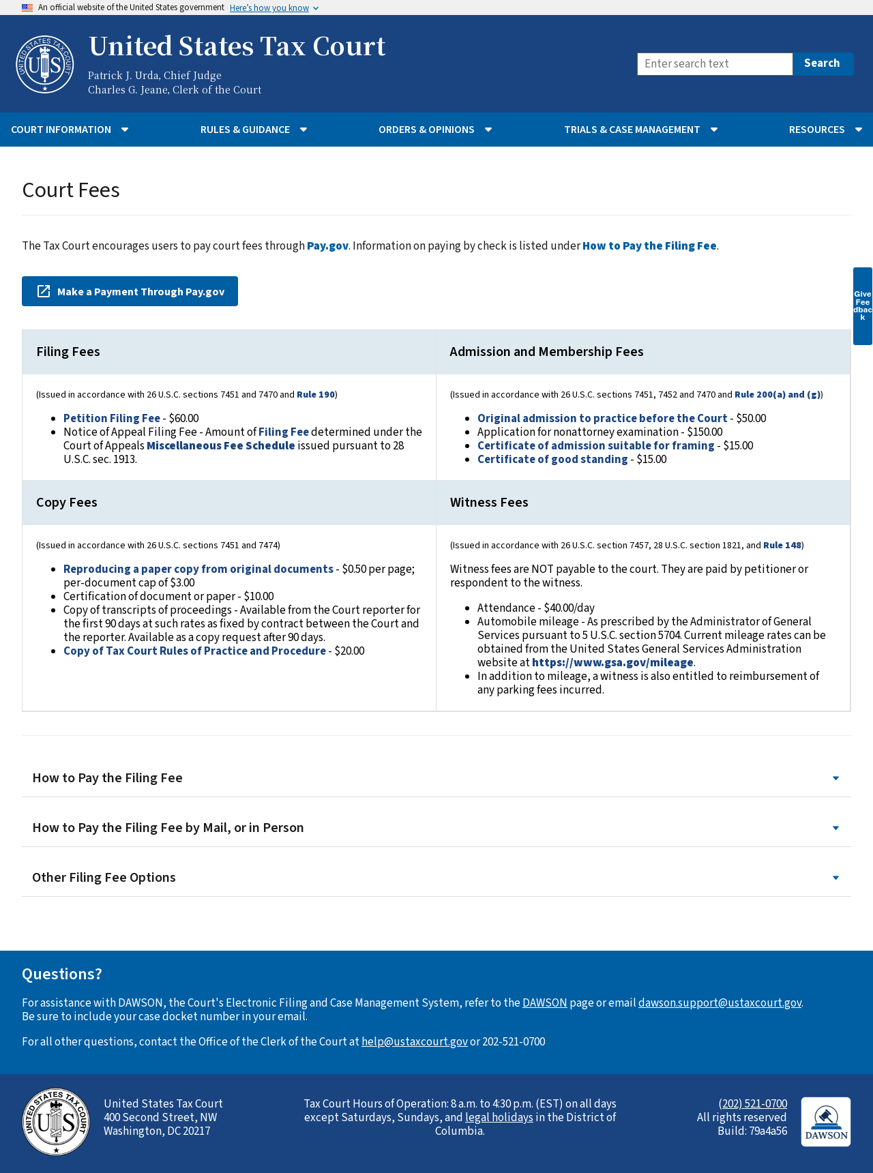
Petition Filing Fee (111, 419)
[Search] (715, 64)
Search (822, 63)
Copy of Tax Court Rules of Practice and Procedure (194, 651)
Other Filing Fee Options (436, 878)
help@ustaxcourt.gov (414, 1042)
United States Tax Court (236, 45)
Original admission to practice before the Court (602, 419)
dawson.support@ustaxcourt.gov (719, 1003)
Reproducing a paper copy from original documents (198, 569)
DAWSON (544, 1003)
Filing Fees (68, 351)
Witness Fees (489, 502)
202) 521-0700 (754, 1104)
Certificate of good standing (552, 459)
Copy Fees (67, 502)
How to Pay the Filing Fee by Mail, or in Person (436, 828)
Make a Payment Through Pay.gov (129, 291)
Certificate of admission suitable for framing (596, 446)
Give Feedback (862, 305)
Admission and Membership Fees (547, 351)
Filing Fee (283, 432)
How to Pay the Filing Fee (436, 778)
